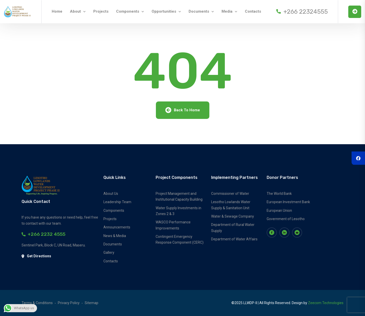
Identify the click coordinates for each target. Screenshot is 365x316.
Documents (199, 11)
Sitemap (91, 303)
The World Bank (279, 194)
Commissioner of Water (230, 194)
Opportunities (164, 11)
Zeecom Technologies (325, 303)
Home (57, 11)
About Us (110, 194)
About (75, 11)
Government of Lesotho (286, 219)
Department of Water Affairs (234, 239)
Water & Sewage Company (232, 216)
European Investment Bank (288, 202)
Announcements (116, 227)
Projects (100, 11)
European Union (279, 210)
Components (127, 11)
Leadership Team (117, 202)
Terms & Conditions (37, 303)
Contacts (253, 11)
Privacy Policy (69, 303)
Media (227, 11)
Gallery (108, 252)
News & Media (114, 236)
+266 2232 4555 (43, 234)
